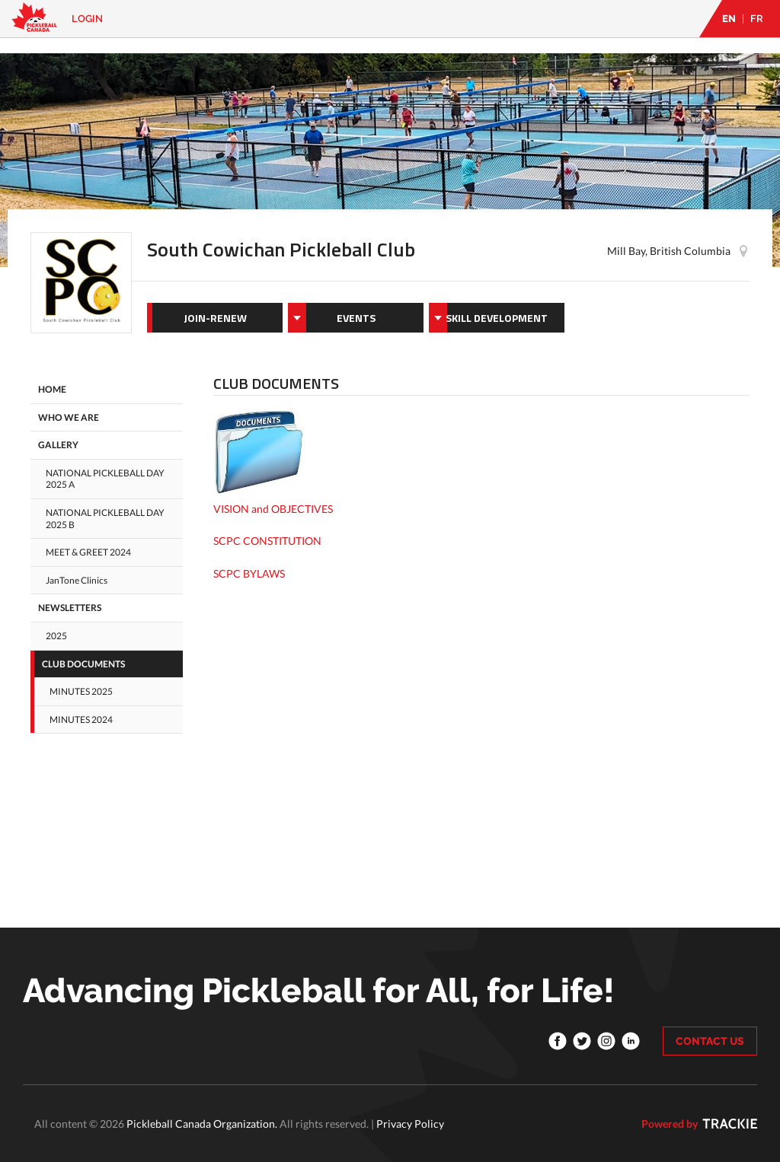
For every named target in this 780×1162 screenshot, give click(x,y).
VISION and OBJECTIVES (273, 508)
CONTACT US (710, 1041)
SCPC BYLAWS (249, 573)
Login (87, 18)
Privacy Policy (410, 1123)
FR (756, 18)
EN (729, 18)
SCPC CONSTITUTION (267, 540)
